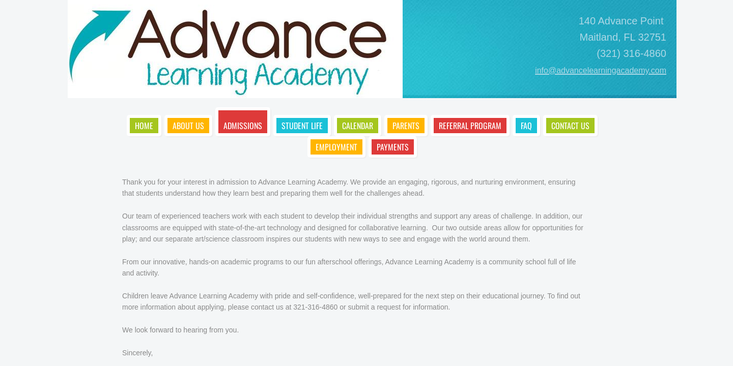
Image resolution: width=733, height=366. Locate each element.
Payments (393, 147)
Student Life (302, 125)
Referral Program (470, 125)
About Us (188, 125)
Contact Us (570, 125)
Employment (336, 147)
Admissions (242, 125)
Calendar (357, 125)
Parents (405, 125)
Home (144, 125)
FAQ (526, 125)
